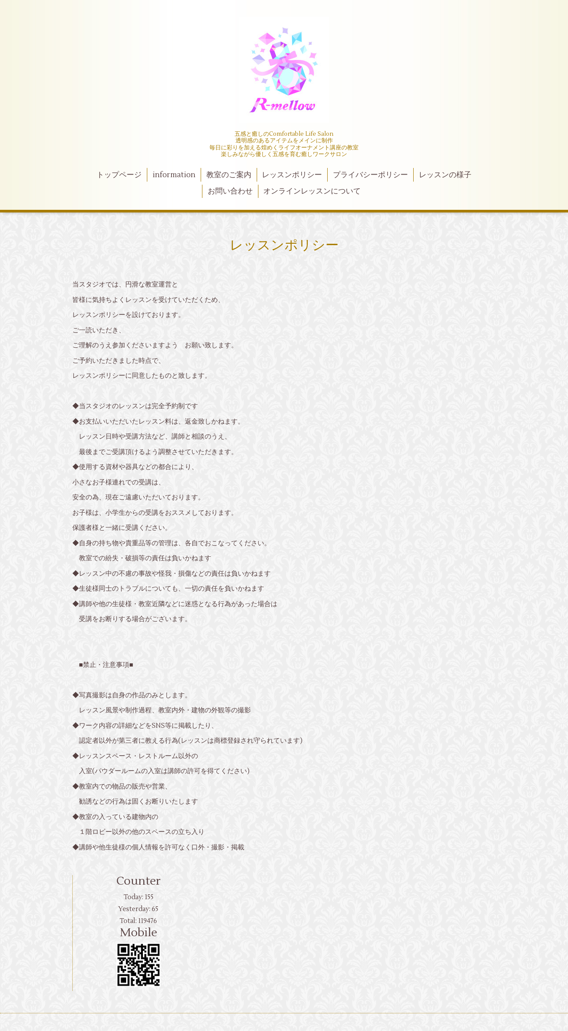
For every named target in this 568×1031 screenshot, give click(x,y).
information (174, 175)
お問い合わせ (230, 191)
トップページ (119, 175)
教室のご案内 (228, 175)
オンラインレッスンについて (312, 191)
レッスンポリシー (292, 175)
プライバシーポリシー (370, 175)
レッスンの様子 (445, 175)
